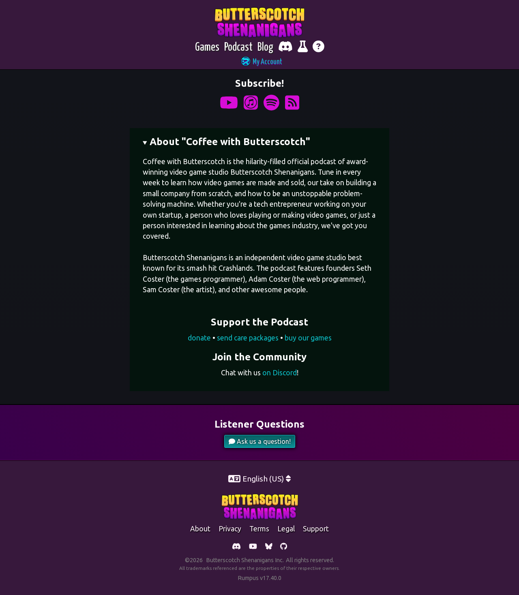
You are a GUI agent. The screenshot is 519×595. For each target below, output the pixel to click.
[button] (259, 62)
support (316, 529)
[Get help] (318, 47)
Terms (259, 529)
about (200, 529)
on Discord (279, 373)
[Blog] (265, 47)
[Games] (207, 47)
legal (286, 529)
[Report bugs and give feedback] (303, 47)
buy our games (308, 338)
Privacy (230, 529)
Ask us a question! (260, 441)
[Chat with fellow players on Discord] (285, 47)
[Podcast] (238, 47)
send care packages (248, 338)
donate (199, 338)
